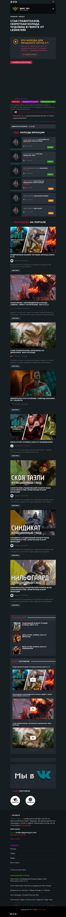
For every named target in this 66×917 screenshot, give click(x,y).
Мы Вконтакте (19, 116)
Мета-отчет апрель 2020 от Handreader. (34, 647)
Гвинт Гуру (42, 909)
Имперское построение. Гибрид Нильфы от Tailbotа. (30, 890)
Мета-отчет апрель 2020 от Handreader (31, 442)
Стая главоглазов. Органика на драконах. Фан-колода (27, 351)
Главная (13, 16)
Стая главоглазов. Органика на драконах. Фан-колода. (30, 886)
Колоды (13, 849)
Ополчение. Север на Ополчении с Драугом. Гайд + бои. (31, 900)
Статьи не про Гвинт (18, 870)
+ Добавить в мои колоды (21, 62)
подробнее (25, 825)
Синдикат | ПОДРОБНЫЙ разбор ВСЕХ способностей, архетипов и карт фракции (29, 540)
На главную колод (29, 54)
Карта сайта (15, 839)
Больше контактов (18, 835)
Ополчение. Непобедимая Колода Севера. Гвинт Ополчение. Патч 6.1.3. (29, 304)
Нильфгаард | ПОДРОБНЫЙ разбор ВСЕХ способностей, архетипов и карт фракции (31, 589)
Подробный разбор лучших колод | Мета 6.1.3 (32, 256)
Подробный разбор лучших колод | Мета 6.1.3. (35, 624)
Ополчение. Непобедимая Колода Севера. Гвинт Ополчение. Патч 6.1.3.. (28, 880)
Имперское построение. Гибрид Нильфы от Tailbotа (32, 399)
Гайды (12, 853)
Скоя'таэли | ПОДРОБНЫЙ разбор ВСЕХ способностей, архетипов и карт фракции (30, 490)
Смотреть (15, 270)
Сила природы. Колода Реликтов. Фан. (24, 895)
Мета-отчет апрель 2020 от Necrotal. (34, 636)
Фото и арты (15, 863)
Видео (22, 16)
